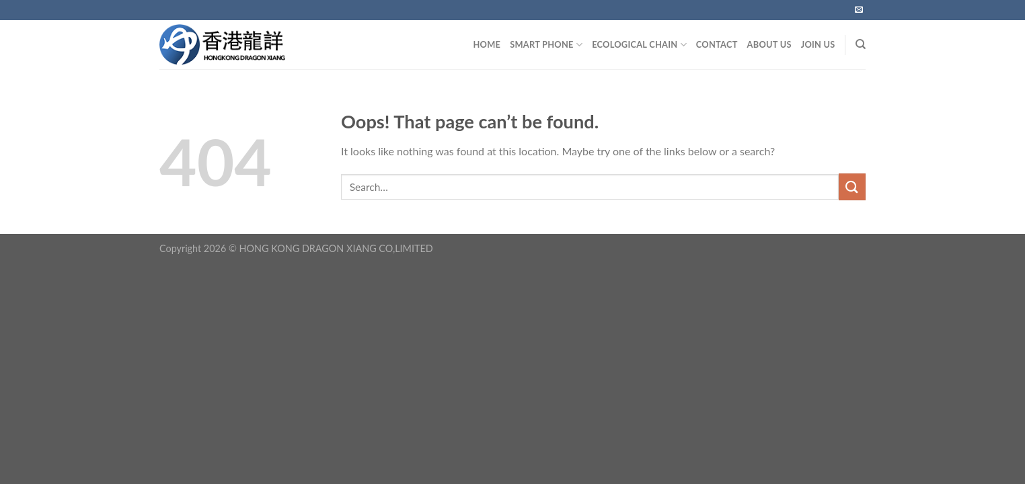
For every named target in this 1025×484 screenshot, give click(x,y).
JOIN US (818, 44)
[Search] (861, 44)
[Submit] (852, 186)
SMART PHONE (546, 44)
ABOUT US (769, 44)
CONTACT (717, 44)
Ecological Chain (639, 44)
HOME (486, 44)
